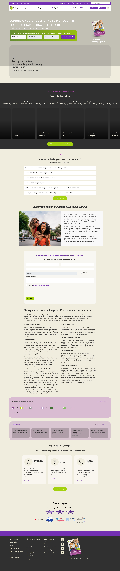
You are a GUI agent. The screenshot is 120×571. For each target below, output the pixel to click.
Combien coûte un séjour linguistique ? (36, 183)
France (79, 103)
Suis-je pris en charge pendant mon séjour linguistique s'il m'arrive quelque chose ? (49, 193)
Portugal (93, 103)
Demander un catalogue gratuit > (98, 41)
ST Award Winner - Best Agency (19, 3)
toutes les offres (102, 402)
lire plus (26, 480)
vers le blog (60, 489)
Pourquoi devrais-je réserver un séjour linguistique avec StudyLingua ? (46, 168)
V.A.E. (44, 103)
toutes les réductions (101, 425)
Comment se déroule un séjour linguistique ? (38, 173)
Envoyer (29, 298)
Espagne (52, 103)
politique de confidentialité (41, 285)
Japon (101, 103)
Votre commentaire (31, 277)
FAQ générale (60, 198)
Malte (22, 103)
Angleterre (6, 103)
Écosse (30, 103)
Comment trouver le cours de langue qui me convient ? (41, 178)
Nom (62, 262)
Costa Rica (62, 103)
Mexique (70, 103)
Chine (115, 103)
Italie (85, 103)
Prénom (28, 262)
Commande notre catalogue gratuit (77, 558)
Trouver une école (68, 37)
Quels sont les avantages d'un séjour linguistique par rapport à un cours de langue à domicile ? (53, 188)
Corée (108, 103)
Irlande (15, 103)
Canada (38, 103)
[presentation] (37, 292)
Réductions (16, 425)
